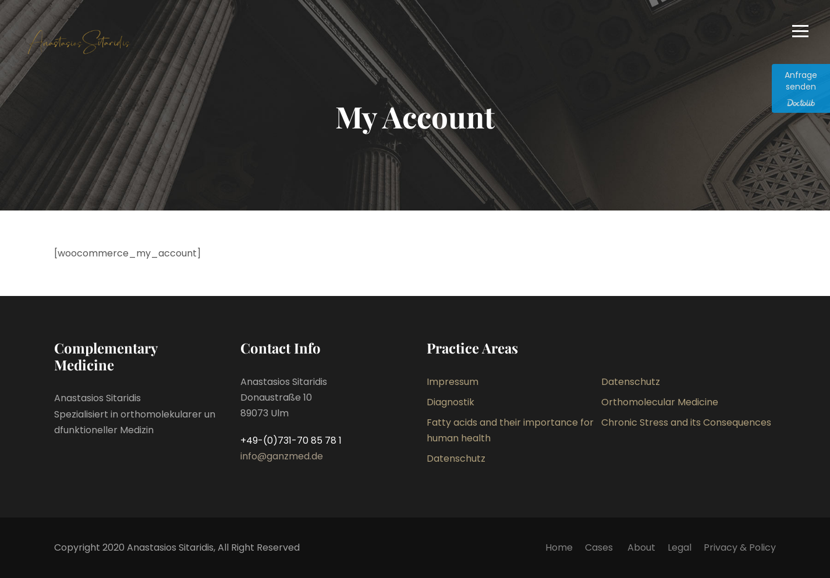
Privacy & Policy (740, 547)
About (641, 547)
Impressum (452, 381)
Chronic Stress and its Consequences (686, 422)
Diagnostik (450, 402)
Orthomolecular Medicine (659, 402)
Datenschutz (630, 381)
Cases (600, 547)
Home (559, 547)
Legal (679, 547)
